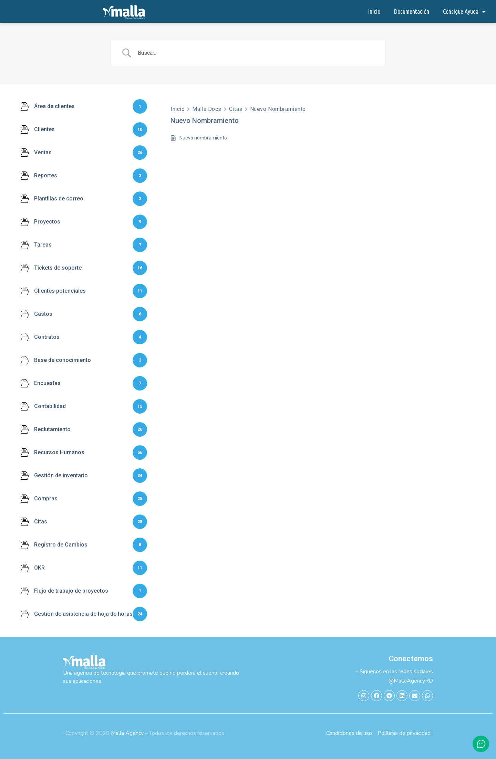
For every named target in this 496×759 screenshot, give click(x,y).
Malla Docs (206, 109)
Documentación (411, 11)
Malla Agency (127, 733)
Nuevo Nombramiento (278, 109)
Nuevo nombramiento (203, 138)
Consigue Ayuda (464, 11)
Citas (235, 109)
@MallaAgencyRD (411, 681)
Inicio (374, 11)
